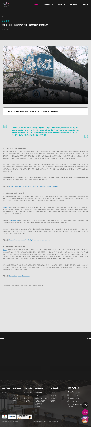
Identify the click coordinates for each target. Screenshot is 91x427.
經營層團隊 (38, 392)
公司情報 (27, 401)
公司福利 (53, 392)
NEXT (89, 338)
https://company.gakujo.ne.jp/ (19, 276)
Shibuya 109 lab (13, 220)
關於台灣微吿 (28, 392)
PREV (2, 338)
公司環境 (53, 398)
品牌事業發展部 (40, 401)
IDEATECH (6, 207)
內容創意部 (38, 404)
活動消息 (5, 392)
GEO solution (17, 401)
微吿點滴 (53, 395)
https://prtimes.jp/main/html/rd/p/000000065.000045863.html (29, 240)
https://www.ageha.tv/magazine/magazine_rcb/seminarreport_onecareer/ (34, 186)
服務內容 (15, 395)
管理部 (37, 395)
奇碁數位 (15, 398)
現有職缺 (53, 401)
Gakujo (5, 250)
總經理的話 (27, 398)
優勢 (14, 392)
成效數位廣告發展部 (41, 398)
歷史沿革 (27, 395)
